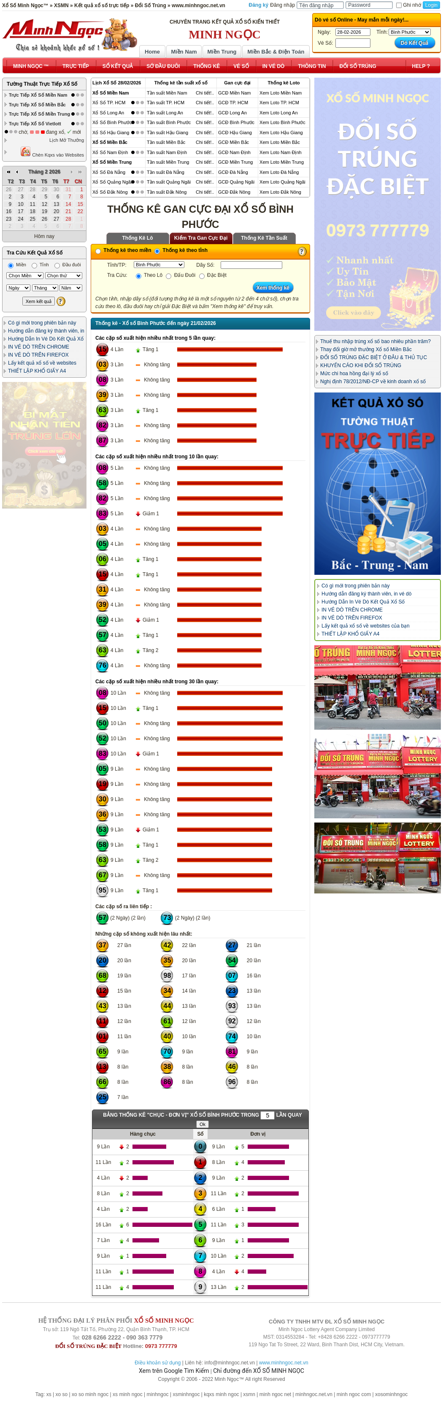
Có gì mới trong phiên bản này (42, 323)
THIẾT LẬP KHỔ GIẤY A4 (37, 371)
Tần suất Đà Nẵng (165, 172)
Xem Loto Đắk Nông (280, 192)
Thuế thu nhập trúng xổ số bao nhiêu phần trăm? (375, 341)
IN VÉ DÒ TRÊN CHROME (38, 347)
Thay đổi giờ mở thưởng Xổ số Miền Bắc (366, 349)
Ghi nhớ (408, 5)
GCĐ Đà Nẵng (233, 172)
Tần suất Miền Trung (168, 162)
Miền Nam (184, 52)
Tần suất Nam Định (167, 152)
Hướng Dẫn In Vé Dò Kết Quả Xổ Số (363, 602)
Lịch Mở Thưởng (66, 140)
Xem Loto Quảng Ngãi (282, 181)
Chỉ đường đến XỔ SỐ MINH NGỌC (258, 1370)
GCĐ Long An (232, 112)
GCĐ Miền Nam (234, 92)
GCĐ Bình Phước (236, 122)
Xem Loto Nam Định (280, 152)
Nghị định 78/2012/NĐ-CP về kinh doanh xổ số (373, 381)
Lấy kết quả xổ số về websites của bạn (365, 626)
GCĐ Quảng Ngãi (236, 181)
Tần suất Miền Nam (167, 92)
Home (152, 52)
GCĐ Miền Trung (235, 162)
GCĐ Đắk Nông (234, 192)
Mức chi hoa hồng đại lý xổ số (354, 373)
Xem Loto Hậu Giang (281, 132)
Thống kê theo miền (123, 250)
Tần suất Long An (165, 112)
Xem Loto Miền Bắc (279, 142)
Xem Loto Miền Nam (280, 92)
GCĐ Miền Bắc (233, 142)
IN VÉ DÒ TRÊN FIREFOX (38, 355)
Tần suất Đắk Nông (166, 192)
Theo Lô (149, 275)
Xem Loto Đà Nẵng (279, 172)
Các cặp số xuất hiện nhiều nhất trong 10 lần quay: (157, 457)
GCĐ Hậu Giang (235, 132)
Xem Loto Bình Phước (282, 122)
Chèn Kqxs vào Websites (52, 151)
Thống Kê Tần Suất (264, 238)
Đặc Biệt (213, 275)
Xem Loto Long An (278, 112)
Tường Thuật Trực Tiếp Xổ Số (42, 84)
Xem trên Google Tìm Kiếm (174, 1370)
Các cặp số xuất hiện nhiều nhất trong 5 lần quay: (155, 338)
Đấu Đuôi (180, 275)
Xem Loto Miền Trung (281, 162)
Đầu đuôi (67, 264)
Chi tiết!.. (205, 92)
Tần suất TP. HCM (165, 102)
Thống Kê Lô (137, 238)
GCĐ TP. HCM (233, 102)
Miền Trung (221, 52)
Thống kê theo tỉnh (181, 250)
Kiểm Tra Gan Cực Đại (201, 238)
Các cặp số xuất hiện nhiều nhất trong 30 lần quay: (157, 682)
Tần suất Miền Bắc (166, 142)
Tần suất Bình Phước (169, 122)
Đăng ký (259, 5)
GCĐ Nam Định (234, 152)
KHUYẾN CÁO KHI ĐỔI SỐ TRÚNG (360, 365)
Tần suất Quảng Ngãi (169, 181)
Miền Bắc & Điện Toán (276, 52)
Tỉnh (40, 264)
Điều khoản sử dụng (158, 1363)
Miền (17, 264)
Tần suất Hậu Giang (167, 132)
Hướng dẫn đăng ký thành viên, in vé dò (366, 594)
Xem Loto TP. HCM (279, 102)
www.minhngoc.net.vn (283, 1363)
